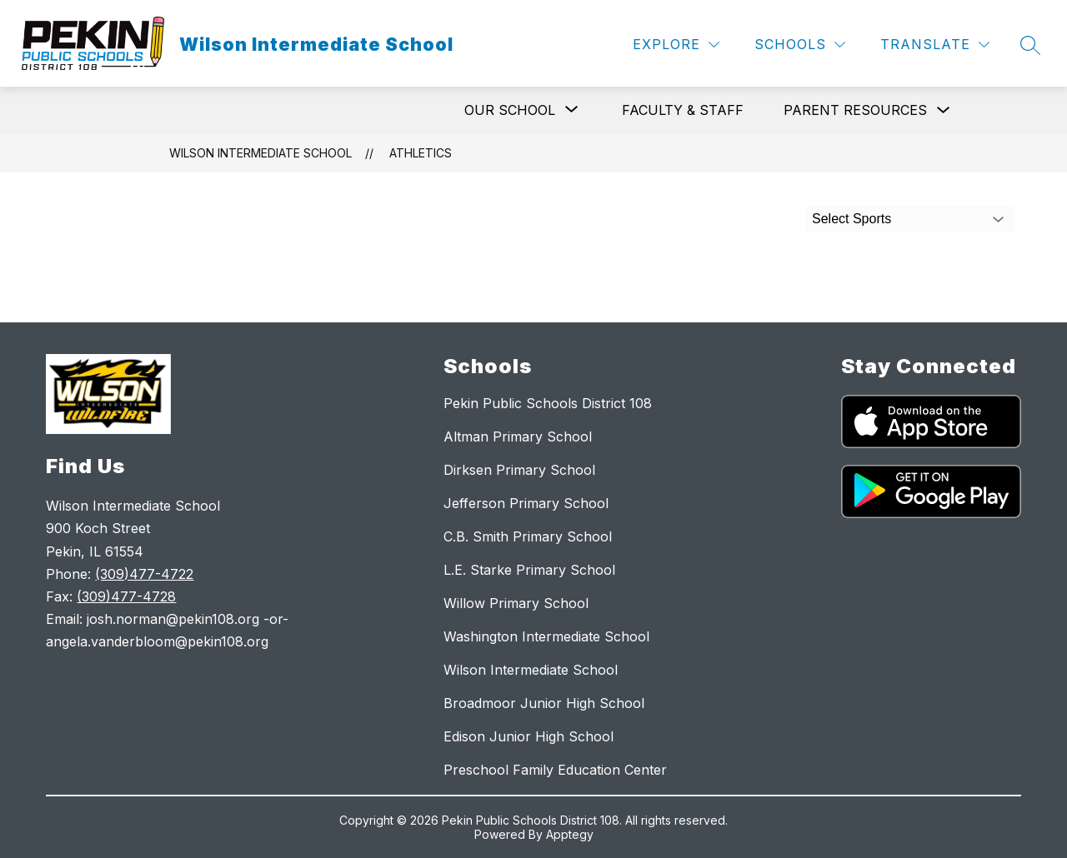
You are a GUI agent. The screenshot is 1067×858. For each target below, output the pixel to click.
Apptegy (570, 834)
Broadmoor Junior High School (543, 703)
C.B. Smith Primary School (527, 536)
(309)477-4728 (126, 596)
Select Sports (851, 219)
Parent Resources (855, 110)
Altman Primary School (517, 436)
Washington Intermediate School (546, 636)
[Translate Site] (935, 44)
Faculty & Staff (683, 110)
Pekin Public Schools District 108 (547, 403)
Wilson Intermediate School (260, 153)
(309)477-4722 (144, 574)
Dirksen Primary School (519, 469)
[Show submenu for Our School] (509, 110)
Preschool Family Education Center (555, 769)
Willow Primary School (516, 603)
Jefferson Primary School (526, 503)
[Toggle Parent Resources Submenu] (944, 110)
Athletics (420, 153)
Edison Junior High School (528, 736)
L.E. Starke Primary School (529, 569)
